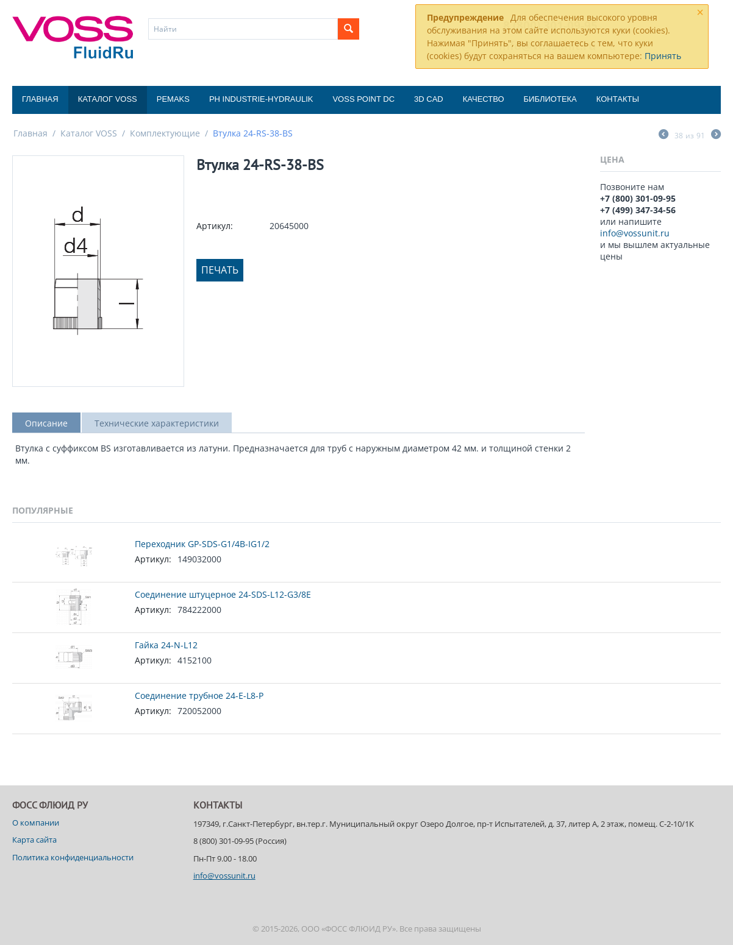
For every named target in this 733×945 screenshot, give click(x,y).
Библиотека (550, 99)
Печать (219, 270)
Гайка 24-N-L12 (166, 645)
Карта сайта (34, 839)
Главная (40, 99)
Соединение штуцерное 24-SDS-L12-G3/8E (223, 594)
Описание (46, 423)
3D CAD (428, 99)
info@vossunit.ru (635, 233)
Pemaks (173, 99)
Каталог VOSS (107, 99)
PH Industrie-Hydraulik (261, 99)
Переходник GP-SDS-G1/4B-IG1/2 (202, 544)
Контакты (617, 99)
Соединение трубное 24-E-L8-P (199, 695)
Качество (483, 99)
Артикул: (214, 226)
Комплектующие (165, 133)
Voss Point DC (363, 99)
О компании (35, 822)
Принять (663, 56)
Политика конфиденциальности (73, 857)
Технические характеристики (157, 423)
